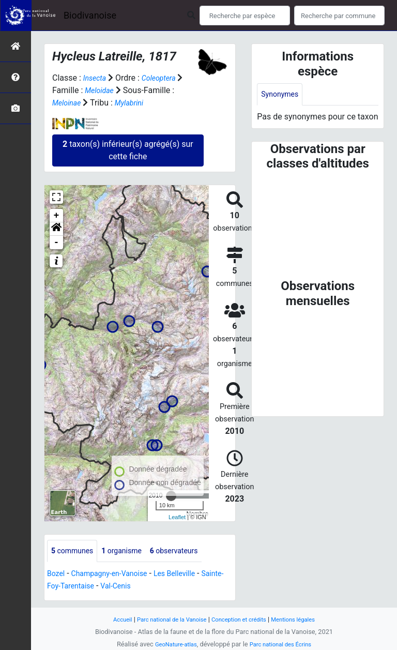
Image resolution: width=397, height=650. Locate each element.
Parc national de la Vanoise (166, 619)
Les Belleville (191, 575)
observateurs (189, 551)
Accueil (110, 619)
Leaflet (177, 516)
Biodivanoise (90, 15)
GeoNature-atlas (171, 644)
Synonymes (282, 95)
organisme (131, 551)
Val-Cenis (150, 587)
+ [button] (56, 215)
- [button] (56, 242)
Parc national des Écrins (283, 644)
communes (75, 551)
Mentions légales (303, 619)
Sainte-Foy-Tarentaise (86, 587)
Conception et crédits (242, 619)
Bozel (57, 575)
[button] (56, 229)
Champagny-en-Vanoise (117, 575)
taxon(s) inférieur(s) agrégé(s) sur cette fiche (128, 150)
